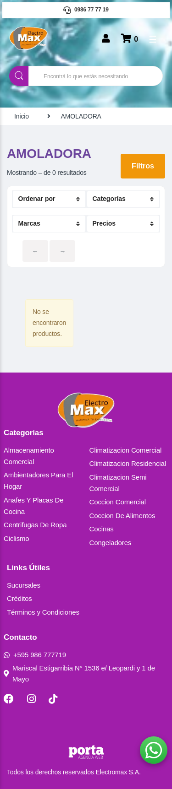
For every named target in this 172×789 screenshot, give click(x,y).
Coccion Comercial (117, 502)
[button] (153, 750)
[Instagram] (31, 699)
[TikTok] (53, 699)
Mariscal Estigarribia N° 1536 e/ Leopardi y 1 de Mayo (79, 673)
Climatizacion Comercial (125, 450)
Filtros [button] (143, 166)
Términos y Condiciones (43, 612)
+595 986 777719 (35, 655)
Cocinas (101, 529)
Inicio (21, 116)
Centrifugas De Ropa (35, 525)
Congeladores (110, 542)
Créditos (19, 598)
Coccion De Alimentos (122, 515)
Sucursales (23, 585)
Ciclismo (16, 538)
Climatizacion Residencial (127, 463)
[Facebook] (9, 699)
